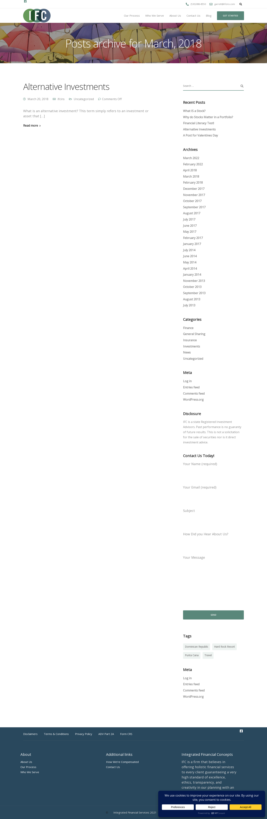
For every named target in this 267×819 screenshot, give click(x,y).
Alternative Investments (66, 86)
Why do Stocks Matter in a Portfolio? (208, 117)
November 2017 (194, 195)
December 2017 (193, 189)
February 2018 (193, 182)
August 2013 (191, 299)
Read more (30, 125)
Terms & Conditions (56, 734)
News (187, 352)
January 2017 (192, 244)
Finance (188, 328)
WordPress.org (193, 400)
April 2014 (190, 269)
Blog (209, 15)
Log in (187, 381)
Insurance (190, 340)
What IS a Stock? (194, 111)
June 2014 (190, 256)
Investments (191, 346)
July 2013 (189, 305)
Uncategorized (84, 99)
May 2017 (189, 232)
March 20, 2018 (38, 99)
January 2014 (192, 275)
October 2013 (192, 287)
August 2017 (191, 213)
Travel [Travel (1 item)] (208, 655)
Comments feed (194, 394)
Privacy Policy (83, 734)
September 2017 (194, 207)
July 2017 (189, 219)
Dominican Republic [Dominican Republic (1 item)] (196, 646)
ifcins (61, 99)
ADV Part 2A (106, 734)
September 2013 (194, 293)
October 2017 (192, 201)
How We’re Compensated (122, 762)
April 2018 (190, 170)
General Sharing (194, 334)
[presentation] (211, 594)
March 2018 (191, 176)
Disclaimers (30, 734)
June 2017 (190, 226)
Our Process (132, 15)
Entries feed (191, 387)
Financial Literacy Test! (198, 123)
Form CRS (126, 734)
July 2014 (189, 250)
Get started (230, 15)
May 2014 (189, 262)
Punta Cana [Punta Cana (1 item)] (192, 655)
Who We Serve (154, 15)
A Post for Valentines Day (200, 135)
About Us (175, 15)
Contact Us (193, 15)
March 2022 (191, 158)
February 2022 (193, 164)
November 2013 (194, 281)
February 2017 (193, 238)
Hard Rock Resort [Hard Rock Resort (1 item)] (224, 646)
